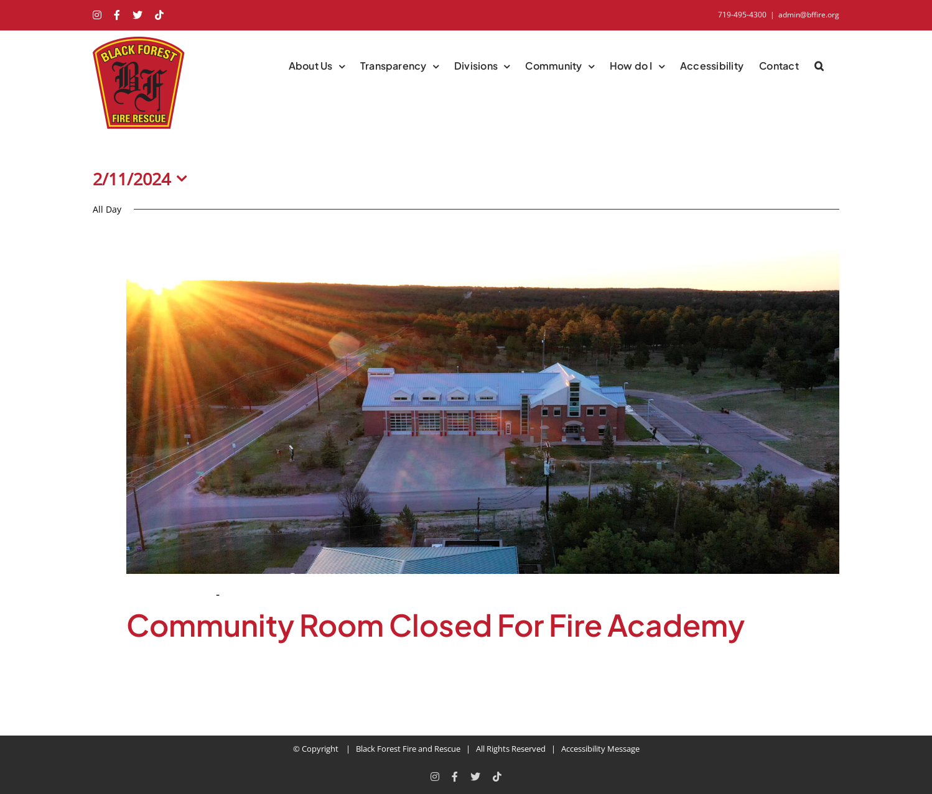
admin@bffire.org (808, 14)
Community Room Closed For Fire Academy (435, 625)
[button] (819, 66)
